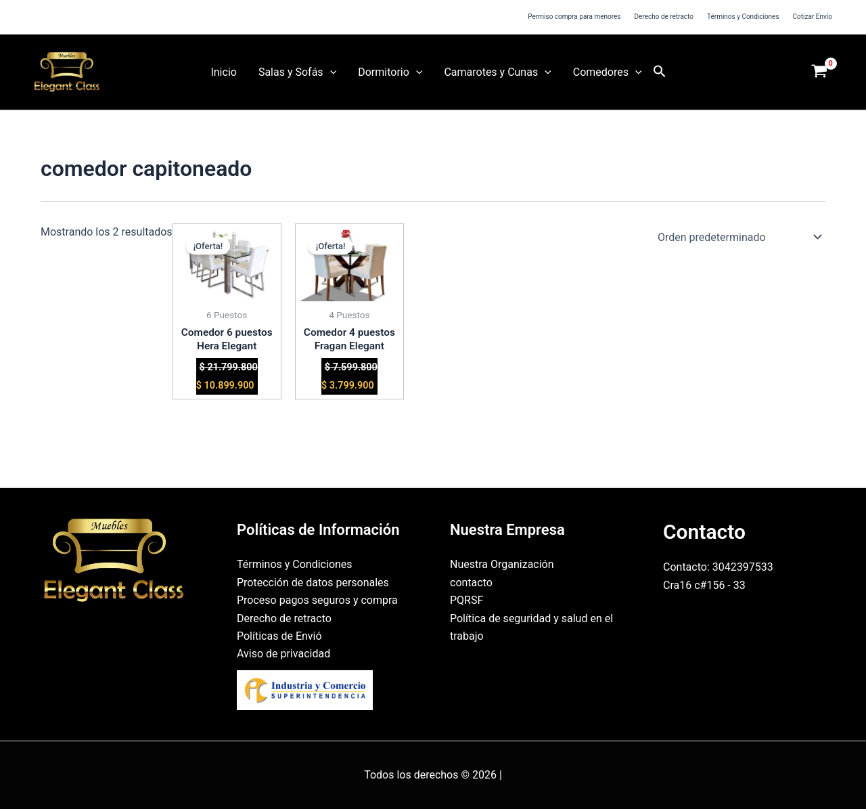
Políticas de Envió (279, 636)
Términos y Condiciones (743, 16)
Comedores (607, 72)
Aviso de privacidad (283, 653)
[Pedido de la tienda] (737, 236)
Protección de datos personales (313, 582)
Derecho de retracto (664, 16)
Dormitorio (390, 72)
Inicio (223, 72)
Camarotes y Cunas (497, 72)
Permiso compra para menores (574, 16)
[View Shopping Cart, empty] (819, 72)
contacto (471, 582)
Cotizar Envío (812, 16)
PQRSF (466, 600)
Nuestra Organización (502, 564)
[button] (330, 72)
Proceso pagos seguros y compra (317, 600)
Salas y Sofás (297, 72)
